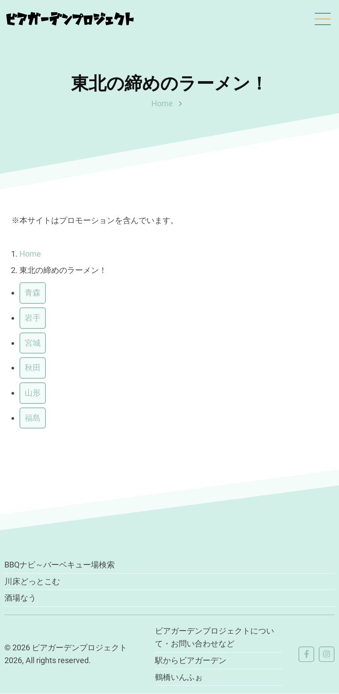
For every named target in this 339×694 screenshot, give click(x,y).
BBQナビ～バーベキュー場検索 (59, 565)
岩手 (33, 317)
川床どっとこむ (32, 581)
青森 (33, 292)
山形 (33, 392)
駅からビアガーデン (190, 660)
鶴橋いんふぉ (179, 677)
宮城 (33, 342)
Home (162, 103)
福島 (33, 417)
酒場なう (20, 598)
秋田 (33, 368)
